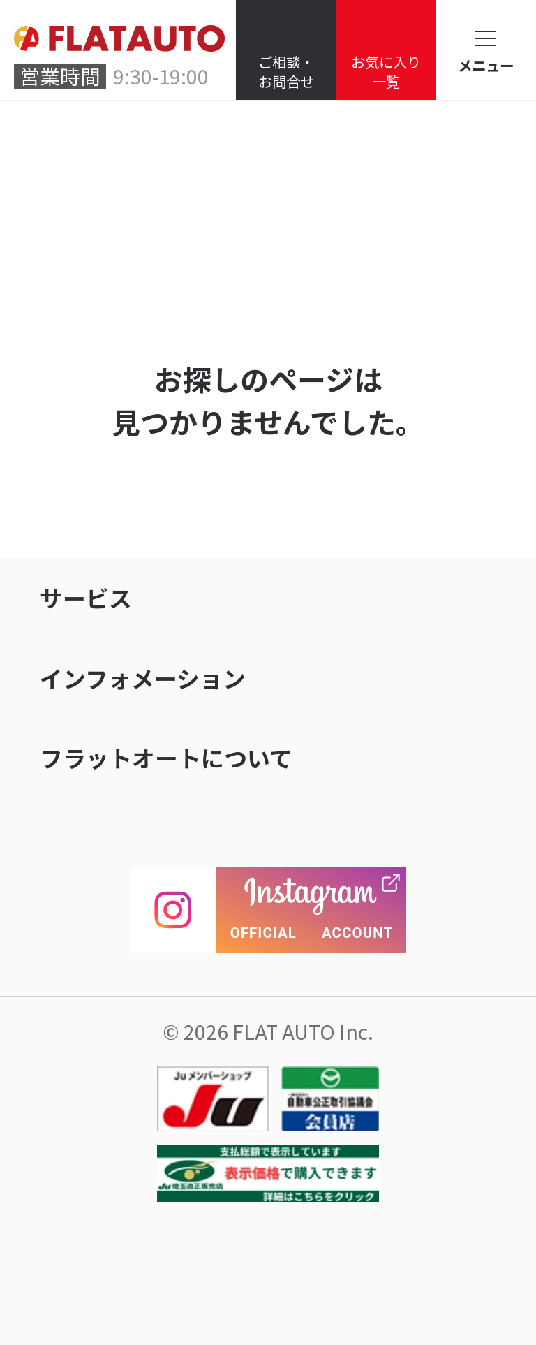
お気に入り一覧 (386, 71)
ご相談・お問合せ (286, 71)
